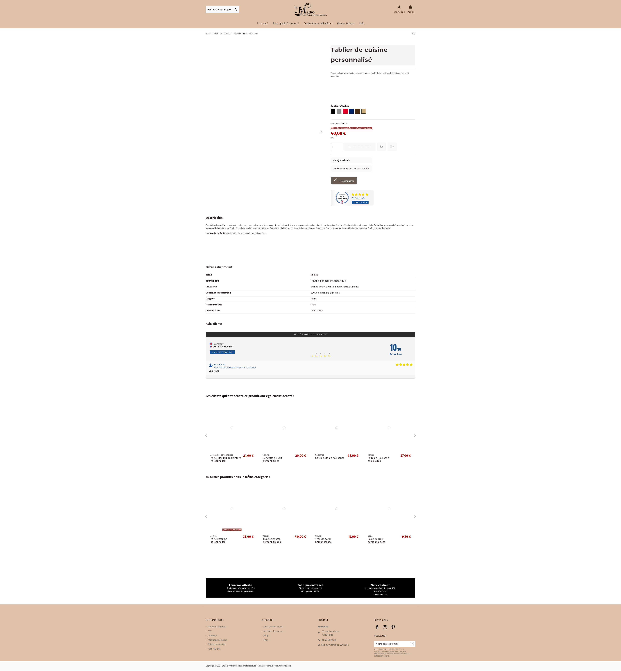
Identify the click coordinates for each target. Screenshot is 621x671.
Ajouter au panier (360, 146)
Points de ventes (216, 644)
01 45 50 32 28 (329, 640)
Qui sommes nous (273, 627)
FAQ (266, 640)
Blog (266, 636)
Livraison (212, 636)
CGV (209, 631)
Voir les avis (360, 203)
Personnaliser (344, 180)
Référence (335, 123)
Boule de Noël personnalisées (376, 541)
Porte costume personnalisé (218, 541)
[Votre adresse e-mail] (391, 644)
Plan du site (214, 649)
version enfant (217, 233)
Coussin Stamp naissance (329, 458)
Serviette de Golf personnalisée (272, 460)
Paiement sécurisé (217, 640)
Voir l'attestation (222, 352)
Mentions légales (217, 627)
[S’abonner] (411, 644)
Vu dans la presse (273, 631)
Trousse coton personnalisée (323, 541)
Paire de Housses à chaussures (378, 460)
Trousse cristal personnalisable (272, 541)
